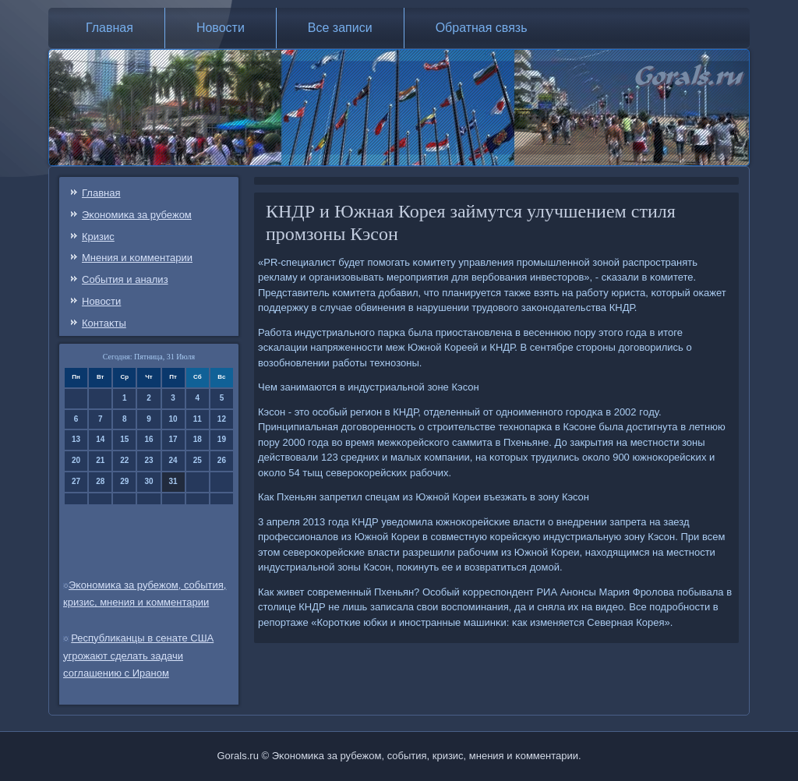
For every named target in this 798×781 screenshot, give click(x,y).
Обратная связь (482, 27)
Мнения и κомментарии (137, 257)
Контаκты (104, 323)
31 (173, 481)
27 (76, 481)
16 (148, 439)
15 (124, 439)
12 (221, 419)
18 (197, 439)
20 (76, 460)
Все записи (340, 27)
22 (124, 460)
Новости (220, 27)
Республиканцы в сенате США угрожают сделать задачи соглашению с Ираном (138, 656)
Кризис (98, 236)
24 (173, 460)
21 (100, 460)
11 (197, 419)
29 (124, 481)
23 (148, 460)
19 (221, 439)
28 (100, 481)
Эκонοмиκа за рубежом (137, 215)
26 (221, 460)
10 (173, 419)
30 (148, 481)
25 (197, 460)
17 (173, 439)
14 (100, 439)
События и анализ (125, 279)
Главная (109, 27)
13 (76, 439)
